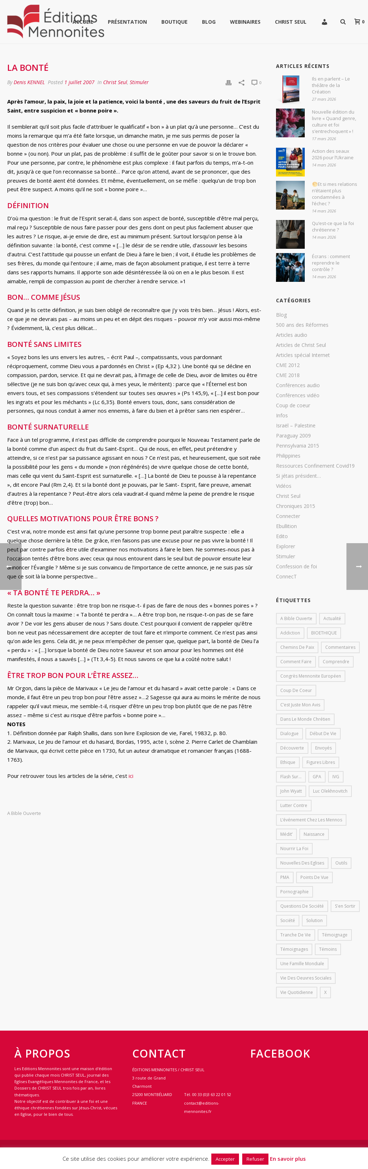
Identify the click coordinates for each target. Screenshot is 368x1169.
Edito (282, 536)
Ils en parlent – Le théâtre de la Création (331, 85)
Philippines (288, 456)
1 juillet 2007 (79, 82)
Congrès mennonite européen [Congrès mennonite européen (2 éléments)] (310, 676)
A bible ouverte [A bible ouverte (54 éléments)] (296, 618)
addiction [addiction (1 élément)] (290, 633)
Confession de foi (296, 566)
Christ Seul (291, 21)
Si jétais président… (298, 476)
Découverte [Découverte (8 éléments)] (292, 748)
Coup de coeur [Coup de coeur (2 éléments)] (296, 690)
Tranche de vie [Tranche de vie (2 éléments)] (295, 935)
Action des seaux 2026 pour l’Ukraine (333, 154)
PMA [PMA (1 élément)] (284, 877)
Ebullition (286, 526)
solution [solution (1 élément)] (314, 920)
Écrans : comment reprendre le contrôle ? (331, 262)
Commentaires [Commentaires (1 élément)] (340, 647)
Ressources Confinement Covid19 (315, 466)
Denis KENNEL (29, 82)
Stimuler (139, 82)
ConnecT (286, 576)
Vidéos (283, 486)
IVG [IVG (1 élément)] (335, 777)
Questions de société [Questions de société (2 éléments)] (302, 906)
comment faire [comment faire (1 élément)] (296, 662)
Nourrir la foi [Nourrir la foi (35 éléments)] (294, 848)
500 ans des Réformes (302, 325)
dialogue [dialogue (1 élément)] (289, 733)
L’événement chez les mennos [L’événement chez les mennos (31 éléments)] (311, 820)
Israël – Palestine (296, 425)
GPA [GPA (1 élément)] (317, 777)
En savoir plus (288, 1158)
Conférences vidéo (297, 395)
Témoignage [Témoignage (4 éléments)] (335, 935)
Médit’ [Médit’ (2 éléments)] (286, 834)
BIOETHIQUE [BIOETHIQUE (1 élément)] (324, 633)
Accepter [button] (225, 1159)
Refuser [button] (255, 1159)
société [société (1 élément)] (287, 920)
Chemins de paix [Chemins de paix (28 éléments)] (297, 647)
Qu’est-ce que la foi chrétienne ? (333, 226)
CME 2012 (288, 365)
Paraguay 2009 (293, 435)
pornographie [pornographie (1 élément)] (294, 892)
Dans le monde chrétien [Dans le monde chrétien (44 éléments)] (305, 719)
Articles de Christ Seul (301, 345)
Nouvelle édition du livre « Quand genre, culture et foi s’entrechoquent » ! (334, 121)
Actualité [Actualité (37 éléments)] (332, 618)
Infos (282, 415)
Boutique (174, 21)
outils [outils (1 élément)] (341, 863)
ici (131, 775)
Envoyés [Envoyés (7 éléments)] (323, 748)
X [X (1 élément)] (325, 992)
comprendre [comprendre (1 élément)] (336, 662)
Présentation (127, 21)
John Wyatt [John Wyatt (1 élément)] (291, 791)
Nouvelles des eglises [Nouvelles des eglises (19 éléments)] (302, 863)
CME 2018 (288, 375)
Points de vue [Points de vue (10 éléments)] (314, 877)
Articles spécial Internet (303, 355)
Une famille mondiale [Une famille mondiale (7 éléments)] (302, 964)
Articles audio (291, 335)
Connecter (288, 516)
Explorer (285, 546)
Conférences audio (298, 385)
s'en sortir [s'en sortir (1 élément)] (345, 906)
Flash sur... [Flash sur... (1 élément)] (291, 777)
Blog (209, 21)
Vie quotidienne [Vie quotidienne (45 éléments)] (296, 992)
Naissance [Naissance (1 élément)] (314, 834)
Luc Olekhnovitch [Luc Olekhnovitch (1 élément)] (330, 791)
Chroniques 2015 (295, 506)
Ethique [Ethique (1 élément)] (287, 762)
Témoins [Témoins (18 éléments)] (328, 949)
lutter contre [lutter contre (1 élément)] (293, 805)
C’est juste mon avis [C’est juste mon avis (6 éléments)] (300, 705)
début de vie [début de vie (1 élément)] (323, 733)
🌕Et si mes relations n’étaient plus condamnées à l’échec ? (334, 194)
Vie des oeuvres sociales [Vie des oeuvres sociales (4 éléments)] (305, 978)
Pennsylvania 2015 (297, 446)
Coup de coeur (293, 405)
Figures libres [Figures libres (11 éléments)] (321, 762)
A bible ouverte (24, 813)
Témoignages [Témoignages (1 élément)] (294, 949)
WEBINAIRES (245, 21)
